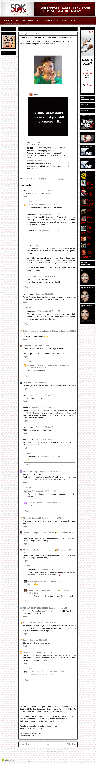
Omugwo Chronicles (51, 20)
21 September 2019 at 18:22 (42, 346)
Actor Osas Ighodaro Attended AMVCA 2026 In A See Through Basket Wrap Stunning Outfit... (87, 254)
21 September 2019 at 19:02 (50, 518)
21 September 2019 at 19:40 (49, 214)
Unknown (27, 652)
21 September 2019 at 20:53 (45, 491)
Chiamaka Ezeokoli (31, 518)
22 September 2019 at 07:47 (57, 672)
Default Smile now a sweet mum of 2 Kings (40, 331)
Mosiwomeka (28, 623)
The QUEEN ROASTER (36, 672)
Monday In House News (90, 174)
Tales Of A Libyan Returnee (13, 23)
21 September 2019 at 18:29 (45, 383)
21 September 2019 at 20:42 (42, 652)
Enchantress (28, 383)
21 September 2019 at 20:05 (38, 640)
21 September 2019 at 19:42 (49, 569)
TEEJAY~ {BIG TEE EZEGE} (34, 608)
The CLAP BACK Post (89, 244)
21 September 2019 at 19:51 (45, 623)
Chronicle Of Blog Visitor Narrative (90, 210)
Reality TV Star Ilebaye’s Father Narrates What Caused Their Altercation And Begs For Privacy (87, 203)
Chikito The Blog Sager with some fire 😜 (40, 533)
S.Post (72, 20)
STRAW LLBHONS (35, 581)
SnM (27, 23)
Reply (25, 196)
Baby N (30, 491)
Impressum (8, 20)
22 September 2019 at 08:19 (49, 231)
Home (48, 744)
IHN (17, 20)
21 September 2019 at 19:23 (49, 456)
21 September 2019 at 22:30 (54, 581)
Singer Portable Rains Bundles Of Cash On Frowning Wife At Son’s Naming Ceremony (87, 194)
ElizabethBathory (30, 472)
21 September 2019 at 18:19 (45, 190)
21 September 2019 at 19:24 (57, 608)
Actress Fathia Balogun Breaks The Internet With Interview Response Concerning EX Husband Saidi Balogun (87, 184)
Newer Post (25, 744)
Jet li (25, 640)
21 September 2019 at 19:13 (45, 205)
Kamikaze (27, 346)
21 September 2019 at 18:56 (49, 311)
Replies (29, 201)
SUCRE (30, 205)
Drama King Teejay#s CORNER (89, 237)
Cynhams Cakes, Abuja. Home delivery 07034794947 (48, 365)
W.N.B (64, 20)
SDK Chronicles (27, 20)
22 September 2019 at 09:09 (53, 503)
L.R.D (39, 20)
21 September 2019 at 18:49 (45, 427)
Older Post (71, 744)
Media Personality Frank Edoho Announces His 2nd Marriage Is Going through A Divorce (87, 220)
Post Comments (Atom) (53, 752)
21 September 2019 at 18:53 (45, 439)
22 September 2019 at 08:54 (47, 276)
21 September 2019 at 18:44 (40, 407)
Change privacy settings (21, 761)
